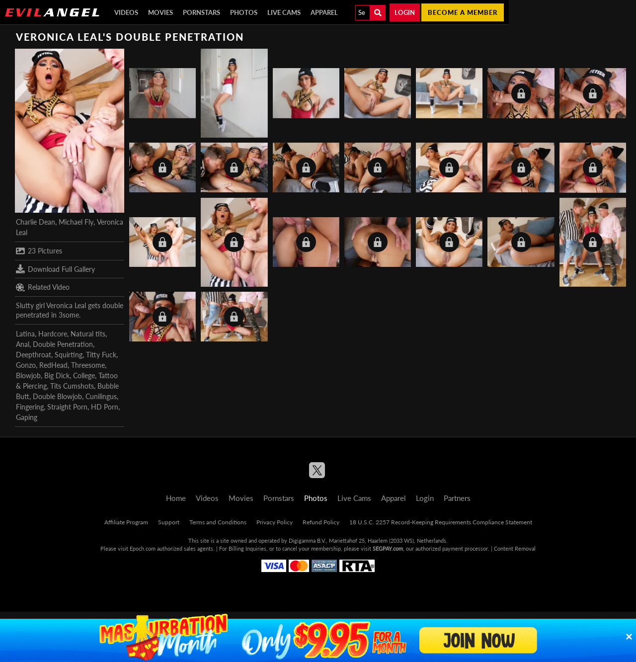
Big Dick (57, 375)
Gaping (26, 417)
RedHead (53, 365)
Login (405, 12)
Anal (22, 344)
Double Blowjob (57, 396)
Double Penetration (63, 344)
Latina (25, 334)
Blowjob (28, 375)
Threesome (88, 365)
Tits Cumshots (72, 386)
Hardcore (52, 334)
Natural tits (88, 334)
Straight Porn (67, 407)
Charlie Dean (35, 222)
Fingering (30, 407)
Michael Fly (76, 222)
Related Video (43, 287)
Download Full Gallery (55, 268)
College (84, 375)
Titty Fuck (101, 354)
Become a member (462, 12)
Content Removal (515, 548)
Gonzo (26, 365)
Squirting (68, 354)
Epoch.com (143, 548)
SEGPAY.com (388, 548)
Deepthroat (33, 354)
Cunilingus (101, 396)
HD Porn (104, 407)
